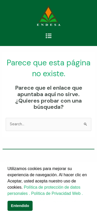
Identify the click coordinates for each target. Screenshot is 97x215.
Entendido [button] (20, 206)
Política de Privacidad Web (56, 193)
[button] (48, 36)
